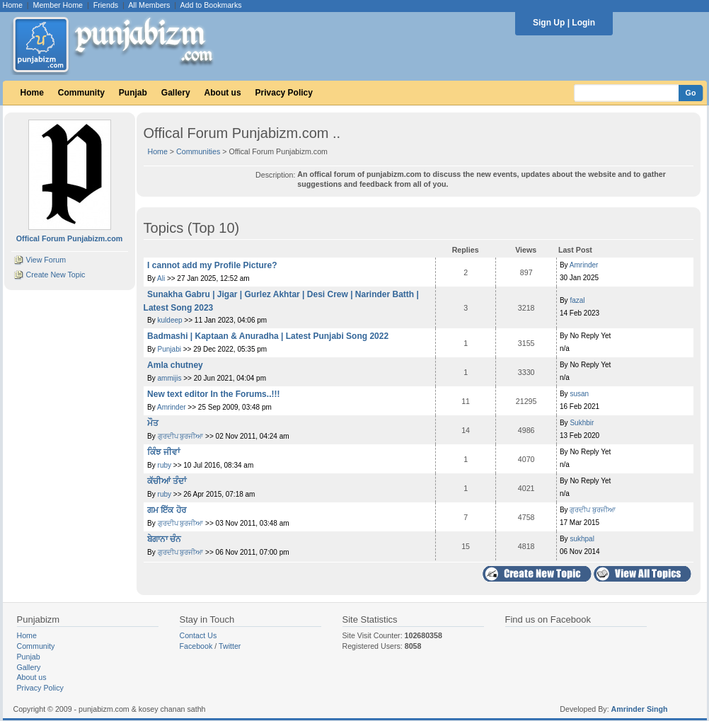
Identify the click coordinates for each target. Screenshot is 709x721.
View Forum (45, 259)
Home (13, 5)
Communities (198, 151)
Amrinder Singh (639, 709)
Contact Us (198, 635)
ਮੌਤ (152, 423)
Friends (106, 5)
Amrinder (584, 265)
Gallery (175, 93)
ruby (164, 465)
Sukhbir (582, 423)
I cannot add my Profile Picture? (212, 265)
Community (81, 93)
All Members (149, 5)
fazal (577, 300)
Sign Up (549, 23)
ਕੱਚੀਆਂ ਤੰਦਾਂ (166, 481)
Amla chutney (175, 365)
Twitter (230, 646)
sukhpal (582, 539)
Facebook (196, 646)
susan (579, 394)
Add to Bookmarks (210, 5)
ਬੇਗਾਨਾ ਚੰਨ (164, 539)
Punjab (133, 93)
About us (222, 93)
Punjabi (169, 349)
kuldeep (170, 320)
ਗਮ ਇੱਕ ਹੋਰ (166, 510)
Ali (162, 278)
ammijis (170, 378)
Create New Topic (55, 274)
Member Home (58, 5)
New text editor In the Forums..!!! (213, 394)
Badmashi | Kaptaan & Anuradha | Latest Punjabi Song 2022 (267, 336)
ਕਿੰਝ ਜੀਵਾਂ (163, 452)
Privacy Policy (284, 93)
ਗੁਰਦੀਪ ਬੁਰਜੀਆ (181, 436)
